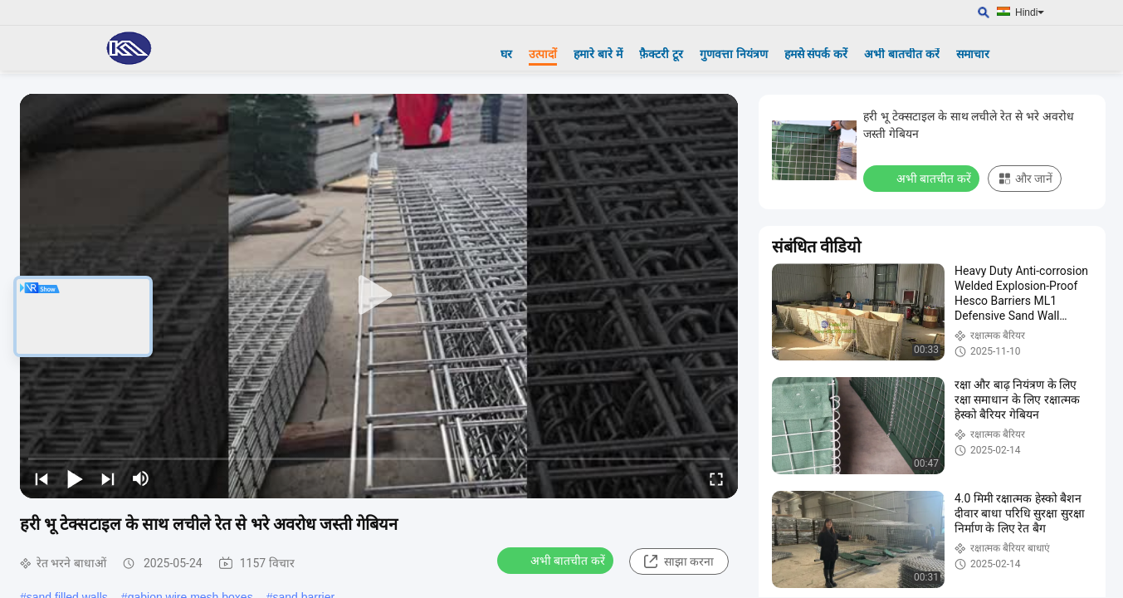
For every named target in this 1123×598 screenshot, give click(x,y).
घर (506, 54)
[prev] (41, 478)
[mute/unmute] (141, 478)
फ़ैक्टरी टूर (661, 54)
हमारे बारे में (598, 54)
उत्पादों (543, 54)
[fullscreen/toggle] (716, 478)
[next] (108, 478)
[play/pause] (74, 478)
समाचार (972, 54)
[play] (379, 295)
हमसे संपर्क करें (816, 54)
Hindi (1029, 12)
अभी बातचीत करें (902, 54)
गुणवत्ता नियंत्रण (734, 54)
